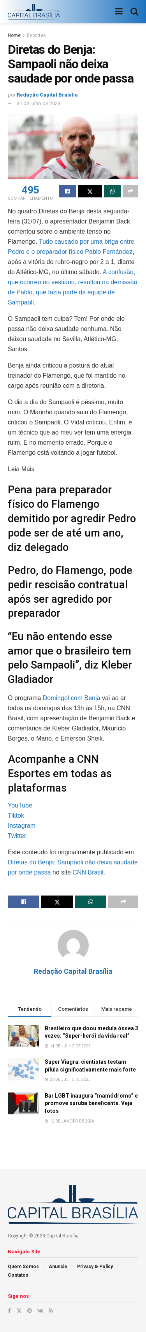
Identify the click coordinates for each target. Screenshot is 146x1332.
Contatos (18, 1275)
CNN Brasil (87, 872)
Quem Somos (23, 1266)
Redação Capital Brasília (47, 95)
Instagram (21, 825)
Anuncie (58, 1266)
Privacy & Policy (95, 1266)
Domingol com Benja (71, 698)
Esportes (36, 35)
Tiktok (16, 815)
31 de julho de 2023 (38, 103)
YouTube (20, 805)
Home (14, 35)
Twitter (17, 835)
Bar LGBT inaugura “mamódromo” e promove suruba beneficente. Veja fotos (91, 1103)
